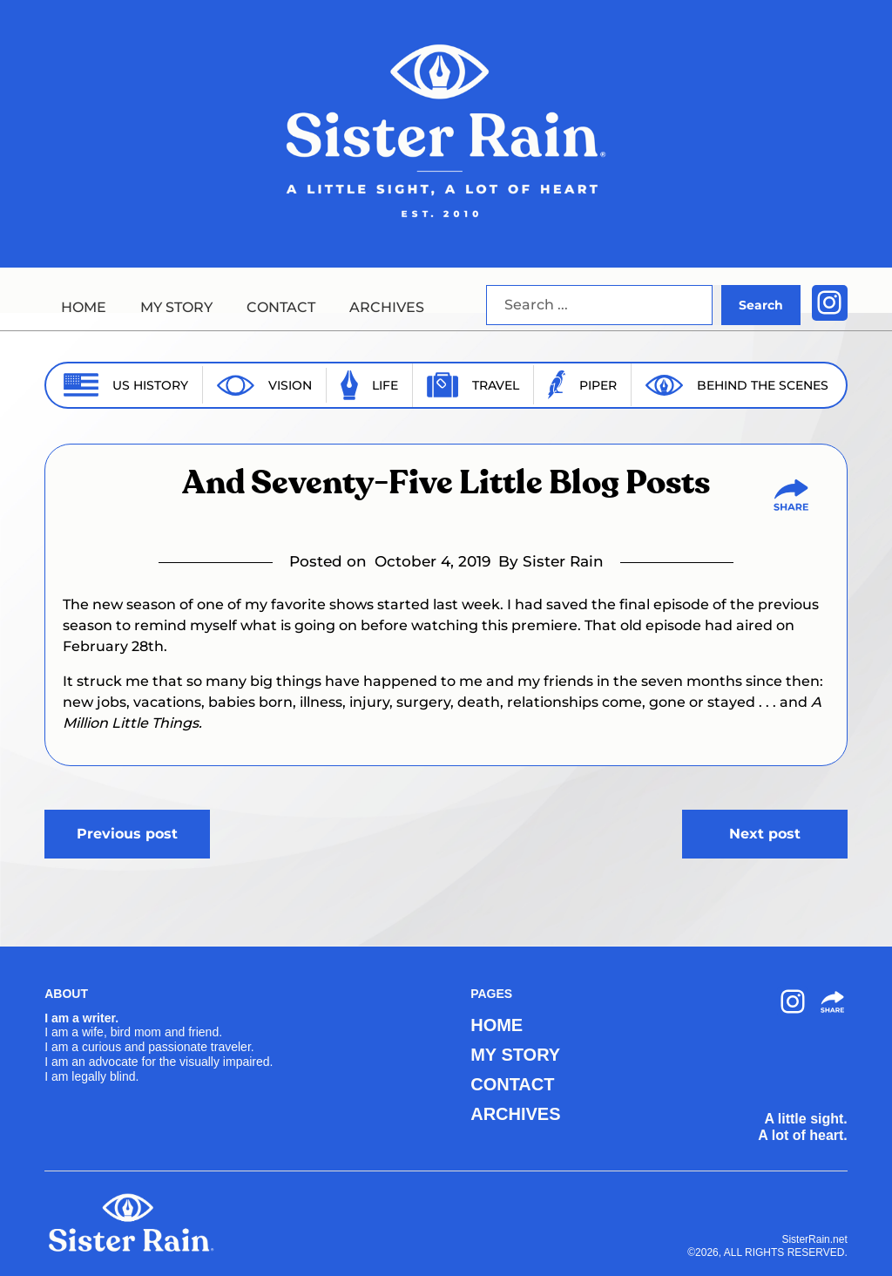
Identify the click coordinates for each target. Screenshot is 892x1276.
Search (761, 305)
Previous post (127, 833)
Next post (765, 833)
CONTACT (281, 307)
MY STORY (176, 307)
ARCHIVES (386, 307)
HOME (83, 307)
